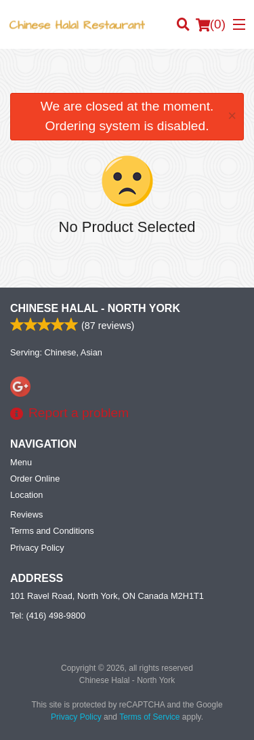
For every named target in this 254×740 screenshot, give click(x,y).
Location (26, 495)
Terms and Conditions (52, 531)
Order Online (35, 478)
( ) (211, 24)
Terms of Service (149, 717)
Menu (21, 462)
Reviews (26, 514)
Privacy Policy (37, 548)
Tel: (47, 615)
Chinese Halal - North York (95, 308)
